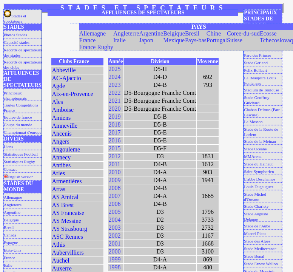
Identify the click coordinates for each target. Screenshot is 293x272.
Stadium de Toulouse (261, 90)
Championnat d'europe (22, 132)
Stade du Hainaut (258, 164)
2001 (114, 243)
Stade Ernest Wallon (261, 263)
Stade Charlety (256, 206)
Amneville (64, 125)
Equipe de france (18, 117)
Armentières (67, 181)
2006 (114, 204)
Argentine (12, 212)
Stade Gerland (256, 62)
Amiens (61, 117)
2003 (114, 227)
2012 (114, 156)
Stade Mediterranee (260, 248)
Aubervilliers (67, 252)
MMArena (252, 156)
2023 (114, 85)
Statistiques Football (21, 154)
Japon (146, 40)
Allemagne (13, 197)
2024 (114, 77)
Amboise (63, 110)
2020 (114, 108)
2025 (114, 69)
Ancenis (61, 133)
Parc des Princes (257, 55)
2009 (114, 180)
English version (19, 177)
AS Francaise (68, 213)
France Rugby (96, 47)
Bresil (9, 227)
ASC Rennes (67, 236)
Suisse (234, 40)
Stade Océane (255, 149)
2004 (114, 219)
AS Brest (63, 205)
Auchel (60, 260)
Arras (58, 189)
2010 (114, 172)
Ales (57, 102)
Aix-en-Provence (72, 94)
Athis (58, 244)
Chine (214, 33)
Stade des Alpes (257, 241)
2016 (114, 140)
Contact (10, 169)
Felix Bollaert (255, 70)
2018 (114, 124)
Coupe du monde (18, 124)
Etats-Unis (12, 250)
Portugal (217, 40)
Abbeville (64, 70)
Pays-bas (196, 40)
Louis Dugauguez (258, 186)
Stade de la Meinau (260, 141)
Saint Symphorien (259, 171)
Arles (58, 173)
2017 (114, 132)
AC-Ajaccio (66, 78)
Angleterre (13, 204)
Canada (10, 235)
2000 (114, 251)
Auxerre (61, 268)
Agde (58, 86)
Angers (60, 141)
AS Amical (65, 197)
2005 (114, 212)
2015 (114, 148)
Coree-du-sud (243, 33)
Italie (8, 265)
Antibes (61, 165)
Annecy (61, 157)
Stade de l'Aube (257, 226)
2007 (114, 196)
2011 (114, 164)
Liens (8, 146)
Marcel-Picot (254, 233)
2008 (114, 188)
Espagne (11, 242)
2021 (114, 100)
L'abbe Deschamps (259, 179)
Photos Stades (15, 34)
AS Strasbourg (69, 229)
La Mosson (253, 121)
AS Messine (66, 221)
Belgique (11, 220)
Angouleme (66, 149)
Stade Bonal (254, 256)
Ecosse (268, 33)
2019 (114, 116)
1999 (114, 259)
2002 (114, 235)
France (9, 257)
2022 (114, 93)
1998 (114, 267)
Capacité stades (16, 42)
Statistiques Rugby (19, 161)
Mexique (174, 40)
